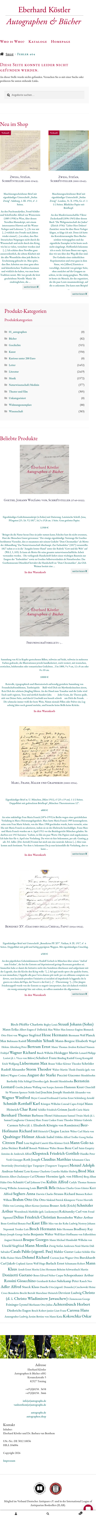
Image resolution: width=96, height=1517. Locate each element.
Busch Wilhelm (45, 1053)
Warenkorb (73, 1512)
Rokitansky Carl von (73, 1211)
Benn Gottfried (9, 1223)
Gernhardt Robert (47, 1281)
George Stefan (23, 1234)
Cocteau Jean (57, 1257)
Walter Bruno (57, 1148)
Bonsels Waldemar (39, 1148)
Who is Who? (12, 41)
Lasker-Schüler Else (84, 1252)
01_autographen (18, 332)
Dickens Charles (65, 1188)
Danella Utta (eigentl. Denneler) (57, 1287)
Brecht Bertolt (28, 1293)
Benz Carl (72, 1148)
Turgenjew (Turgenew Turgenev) (51, 1165)
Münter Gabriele (83, 1120)
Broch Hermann (43, 1228)
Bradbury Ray (83, 1229)
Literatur (14, 371)
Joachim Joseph (52, 1092)
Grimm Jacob (66, 1109)
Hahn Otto (6, 1182)
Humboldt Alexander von (76, 1092)
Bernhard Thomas (16, 1115)
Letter (12, 365)
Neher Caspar (56, 1275)
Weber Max (59, 1029)
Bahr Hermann (65, 1229)
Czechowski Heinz (85, 1287)
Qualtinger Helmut (19, 1136)
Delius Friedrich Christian (35, 1217)
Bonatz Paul (24, 1223)
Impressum (9, 1460)
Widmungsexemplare (20, 405)
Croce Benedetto (10, 1293)
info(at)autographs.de (34, 1401)
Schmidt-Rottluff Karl (22, 1103)
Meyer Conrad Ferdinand (45, 1098)
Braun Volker (55, 1063)
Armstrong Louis (27, 1188)
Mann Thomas (59, 1047)
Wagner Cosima (18, 1075)
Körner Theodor (72, 1063)
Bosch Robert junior (43, 1310)
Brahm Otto (22, 1199)
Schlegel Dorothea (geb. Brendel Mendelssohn (49, 1081)
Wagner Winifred (16, 1097)
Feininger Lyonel (17, 1304)
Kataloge (38, 41)
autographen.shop (36, 1416)
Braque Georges (36, 1239)
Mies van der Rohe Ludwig (63, 1223)
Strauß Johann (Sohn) (76, 1024)
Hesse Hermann (55, 1035)
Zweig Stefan (56, 1246)
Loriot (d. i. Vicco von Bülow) (19, 1058)
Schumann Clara (81, 1159)
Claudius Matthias (56, 1159)
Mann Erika (10, 1029)
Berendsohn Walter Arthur (75, 1217)
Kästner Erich (62, 1143)
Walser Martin (60, 1069)
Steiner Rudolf (19, 1148)
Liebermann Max (33, 1063)
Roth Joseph (32, 1159)
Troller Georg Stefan (82, 1137)
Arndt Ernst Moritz (29, 1269)
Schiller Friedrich (47, 1109)
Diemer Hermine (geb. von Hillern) (59, 1176)
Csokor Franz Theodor (61, 1120)
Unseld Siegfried (13, 1245)
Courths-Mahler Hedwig (64, 1171)
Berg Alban (90, 1176)
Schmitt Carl (22, 1182)
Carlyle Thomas (78, 1182)
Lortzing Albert (23, 1205)
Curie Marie (82, 1109)
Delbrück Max (45, 1029)
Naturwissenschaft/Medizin (24, 385)
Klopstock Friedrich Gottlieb (56, 1153)
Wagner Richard (23, 1052)
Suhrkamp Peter (68, 1281)
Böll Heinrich (40, 1131)
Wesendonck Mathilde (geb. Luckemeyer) (36, 1211)
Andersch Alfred (23, 1154)
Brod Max (86, 1171)
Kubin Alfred (57, 1182)
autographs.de (38, 1412)
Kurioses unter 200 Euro (22, 358)
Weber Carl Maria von (82, 1131)
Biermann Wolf (77, 1035)
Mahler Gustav (64, 1251)
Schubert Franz (46, 1058)
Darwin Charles (45, 1194)
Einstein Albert (8, 1176)
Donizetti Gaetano (17, 1275)
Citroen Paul (13, 1142)
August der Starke (42, 1075)
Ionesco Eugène (75, 1029)
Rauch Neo (86, 1281)
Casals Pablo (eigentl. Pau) (32, 1251)
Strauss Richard (65, 1194)
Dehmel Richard (36, 1257)
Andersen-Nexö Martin (76, 1246)
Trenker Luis (22, 1229)
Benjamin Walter (42, 1234)
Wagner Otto (72, 1257)
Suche (48, 1513)
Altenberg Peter (18, 1047)
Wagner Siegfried (30, 1035)
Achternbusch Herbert (71, 1304)
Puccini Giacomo (69, 1075)
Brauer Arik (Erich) (63, 1205)
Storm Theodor (39, 1069)
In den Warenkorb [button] (35, 572)
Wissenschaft (16, 411)
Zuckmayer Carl (26, 1176)
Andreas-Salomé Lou (16, 1171)
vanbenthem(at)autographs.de (30, 1404)
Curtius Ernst (66, 1098)
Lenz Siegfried (32, 1143)
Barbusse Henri (42, 1115)
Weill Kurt (60, 1234)
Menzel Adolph (82, 1165)
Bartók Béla (46, 1187)
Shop (10, 54)
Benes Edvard (40, 1275)
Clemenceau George (79, 1299)
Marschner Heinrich (47, 1293)
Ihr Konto (16, 1513)
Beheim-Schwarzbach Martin (72, 1269)
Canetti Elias (47, 1143)
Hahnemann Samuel (64, 1115)
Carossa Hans (78, 1310)
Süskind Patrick (55, 1200)
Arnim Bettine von (38, 1316)
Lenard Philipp (87, 1053)
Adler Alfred (11, 1286)
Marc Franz (42, 1120)
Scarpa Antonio (55, 1087)
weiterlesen (31, 286)
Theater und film (18, 391)
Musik (12, 378)
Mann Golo (79, 1142)
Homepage (60, 41)
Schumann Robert (75, 1263)
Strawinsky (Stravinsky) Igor (17, 1165)
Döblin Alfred (63, 1137)
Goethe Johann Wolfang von (31, 1087)
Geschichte (15, 345)
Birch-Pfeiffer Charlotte (27, 1024)
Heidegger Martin (66, 1052)
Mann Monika (37, 1245)
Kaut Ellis (39, 1223)
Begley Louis (51, 1024)
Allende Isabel (45, 1137)
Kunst (12, 352)
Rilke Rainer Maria (11, 1257)
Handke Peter (87, 1154)
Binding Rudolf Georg (69, 1058)
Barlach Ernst (55, 1263)
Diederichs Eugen (19, 1310)
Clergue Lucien (59, 1131)
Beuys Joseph (7, 1234)
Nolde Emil (34, 1092)
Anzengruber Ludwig (16, 1316)
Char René (29, 1109)
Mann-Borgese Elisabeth (72, 1041)
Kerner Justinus (41, 1205)
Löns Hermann (48, 1269)
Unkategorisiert (17, 398)
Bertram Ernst (39, 1046)
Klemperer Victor (74, 1200)
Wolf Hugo (39, 1263)
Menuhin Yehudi (41, 1040)
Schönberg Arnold (84, 1098)
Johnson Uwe (38, 1182)
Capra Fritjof (77, 1104)
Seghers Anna (24, 1193)
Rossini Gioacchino (20, 1280)
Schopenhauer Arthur (79, 1275)
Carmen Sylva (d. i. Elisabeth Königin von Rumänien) (43, 1125)
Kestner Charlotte (41, 1171)
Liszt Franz (60, 1310)
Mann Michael (57, 1240)
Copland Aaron (24, 1263)
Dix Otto (39, 1199)
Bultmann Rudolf (17, 1041)
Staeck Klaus (31, 1287)
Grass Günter (82, 1188)
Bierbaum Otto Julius (41, 1304)
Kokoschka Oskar (77, 1316)
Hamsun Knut (74, 1087)
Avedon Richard (77, 1047)
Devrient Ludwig (70, 1293)
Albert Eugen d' (28, 1029)
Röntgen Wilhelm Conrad (55, 1104)
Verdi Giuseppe (14, 1159)
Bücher (13, 338)
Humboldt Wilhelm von (79, 1240)
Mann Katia (56, 1316)
